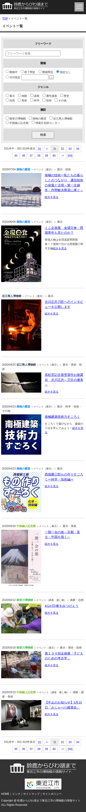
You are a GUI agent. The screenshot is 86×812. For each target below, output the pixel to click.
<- (47, 148)
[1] (39, 148)
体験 (22, 96)
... (51, 77)
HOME (5, 794)
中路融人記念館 (17, 123)
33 (70, 148)
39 (46, 155)
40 (54, 155)
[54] (70, 155)
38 (38, 155)
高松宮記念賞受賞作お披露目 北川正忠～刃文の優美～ (64, 379)
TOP (5, 18)
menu (79, 6)
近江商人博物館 (61, 118)
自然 (10, 100)
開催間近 (46, 72)
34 (77, 148)
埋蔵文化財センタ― (46, 123)
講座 (34, 96)
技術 (47, 100)
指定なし (63, 72)
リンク (16, 794)
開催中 (12, 72)
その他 (61, 100)
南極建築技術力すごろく (62, 416)
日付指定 (30, 77)
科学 (34, 100)
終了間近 (28, 72)
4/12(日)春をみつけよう (61, 606)
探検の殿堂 (37, 118)
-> (62, 155)
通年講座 (49, 96)
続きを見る (51, 197)
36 (23, 155)
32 (62, 148)
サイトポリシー (52, 794)
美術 (22, 100)
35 (15, 155)
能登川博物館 (16, 118)
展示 (10, 96)
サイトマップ (31, 794)
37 (31, 155)
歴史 (64, 96)
